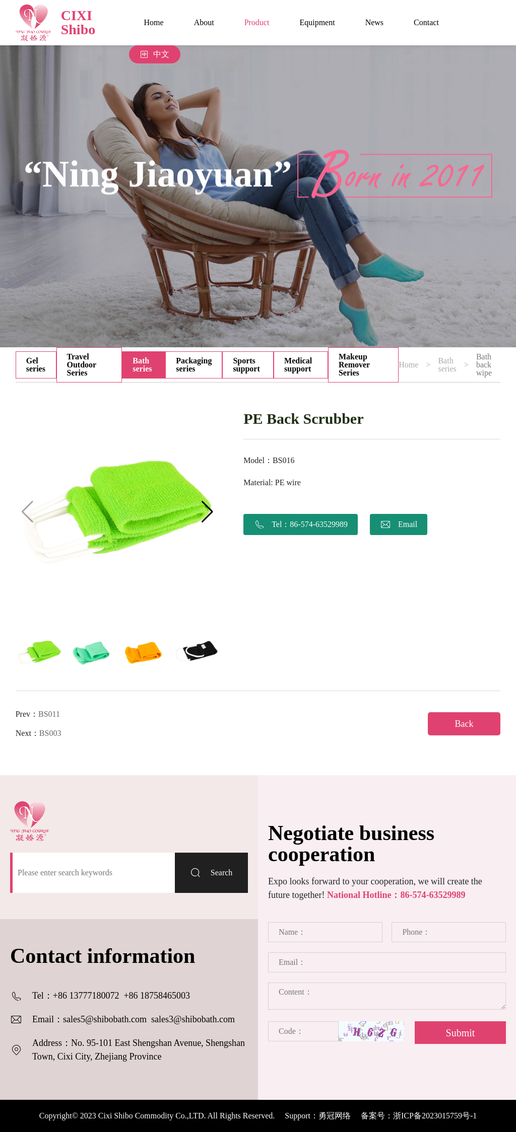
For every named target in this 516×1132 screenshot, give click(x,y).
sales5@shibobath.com (105, 1019)
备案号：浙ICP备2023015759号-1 (419, 1115)
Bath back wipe (484, 365)
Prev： (38, 714)
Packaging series (194, 364)
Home (154, 22)
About (204, 22)
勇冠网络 (334, 1115)
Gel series (35, 364)
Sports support (246, 364)
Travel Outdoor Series (82, 364)
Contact (426, 22)
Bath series (142, 364)
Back (464, 724)
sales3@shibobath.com (193, 1019)
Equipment (317, 22)
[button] (207, 512)
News (374, 22)
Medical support (298, 364)
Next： (38, 733)
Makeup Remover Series (354, 364)
